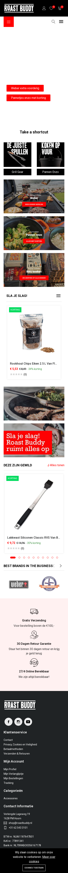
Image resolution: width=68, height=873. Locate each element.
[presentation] (53, 565)
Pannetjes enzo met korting (28, 98)
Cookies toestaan (34, 868)
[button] (13, 557)
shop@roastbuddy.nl (20, 822)
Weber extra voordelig (25, 88)
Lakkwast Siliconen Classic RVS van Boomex (37, 537)
